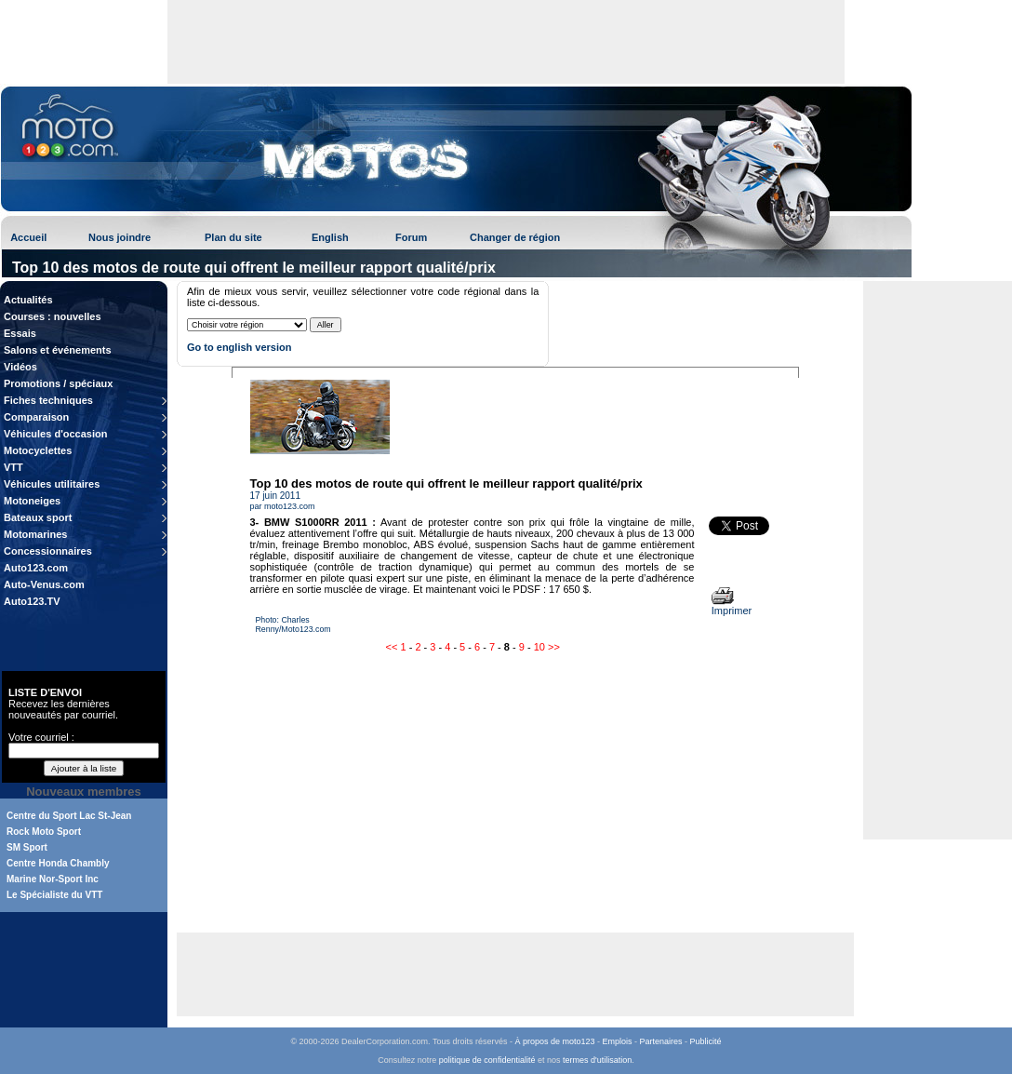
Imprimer (732, 606)
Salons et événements (58, 350)
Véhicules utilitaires (52, 484)
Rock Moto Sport (44, 831)
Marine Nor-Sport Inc (53, 879)
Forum (411, 237)
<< (392, 646)
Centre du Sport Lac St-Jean (69, 816)
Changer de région (515, 237)
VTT (13, 467)
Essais (20, 333)
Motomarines (35, 534)
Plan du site (233, 237)
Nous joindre (119, 237)
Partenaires (661, 1041)
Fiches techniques (48, 400)
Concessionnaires (48, 551)
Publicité (706, 1041)
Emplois (617, 1041)
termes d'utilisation (597, 1060)
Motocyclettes (38, 450)
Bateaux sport (38, 517)
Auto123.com (36, 567)
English (330, 237)
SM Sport (27, 847)
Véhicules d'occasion (55, 433)
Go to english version (239, 347)
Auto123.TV (32, 601)
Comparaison (36, 417)
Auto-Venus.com (44, 584)
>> (554, 646)
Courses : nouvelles (52, 316)
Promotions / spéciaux (58, 383)
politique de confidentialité (487, 1060)
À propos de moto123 (554, 1041)
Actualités (28, 299)
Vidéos (20, 366)
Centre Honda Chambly (58, 863)
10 (539, 646)
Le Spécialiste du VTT (54, 895)
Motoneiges (32, 500)
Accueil (28, 237)
